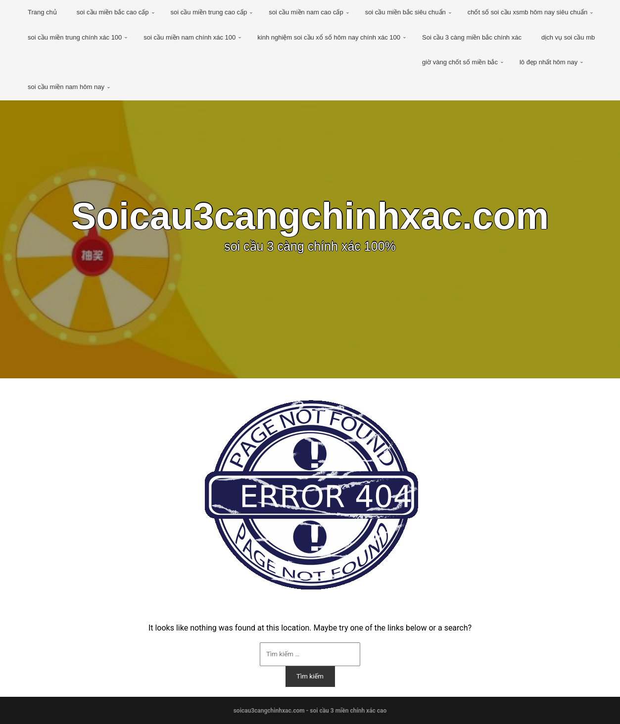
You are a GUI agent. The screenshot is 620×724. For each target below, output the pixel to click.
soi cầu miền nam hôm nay (66, 86)
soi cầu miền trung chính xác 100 (75, 37)
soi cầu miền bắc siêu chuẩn (405, 12)
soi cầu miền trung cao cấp (209, 12)
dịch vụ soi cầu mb (568, 37)
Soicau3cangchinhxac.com (310, 216)
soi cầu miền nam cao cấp (306, 12)
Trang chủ (42, 12)
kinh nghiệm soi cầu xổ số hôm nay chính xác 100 (328, 37)
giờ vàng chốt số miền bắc (460, 62)
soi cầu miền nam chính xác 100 (189, 37)
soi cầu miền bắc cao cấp (113, 12)
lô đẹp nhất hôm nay (548, 62)
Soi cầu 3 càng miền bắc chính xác (472, 37)
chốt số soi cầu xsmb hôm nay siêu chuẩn (527, 12)
